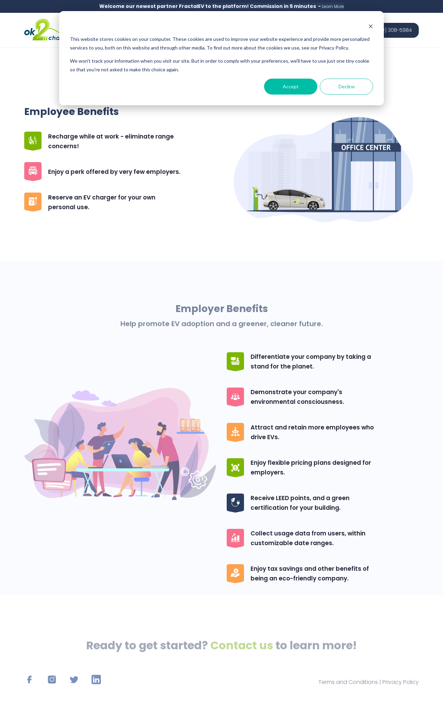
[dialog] (221, 58)
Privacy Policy (400, 688)
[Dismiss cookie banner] (370, 26)
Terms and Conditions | (350, 688)
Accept (291, 86)
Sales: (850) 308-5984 (385, 30)
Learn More (333, 6)
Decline (346, 86)
